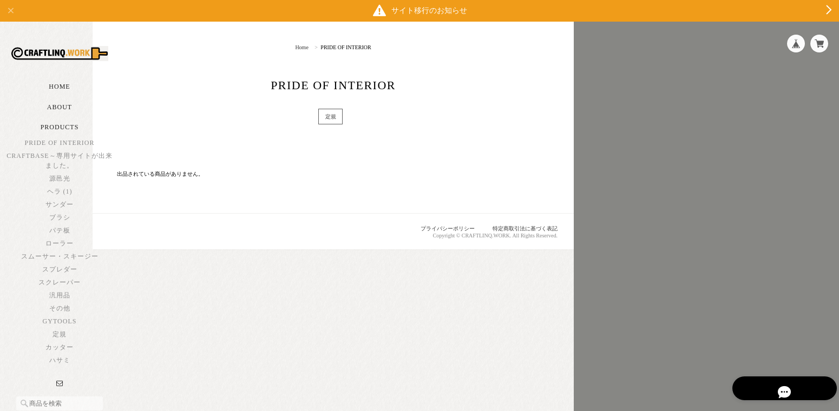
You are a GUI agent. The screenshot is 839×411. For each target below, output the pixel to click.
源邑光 (59, 196)
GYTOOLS (60, 339)
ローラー (59, 261)
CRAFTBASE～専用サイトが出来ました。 (59, 178)
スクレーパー (59, 300)
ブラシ (59, 235)
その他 (59, 326)
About (59, 125)
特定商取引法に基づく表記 (522, 229)
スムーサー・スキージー (60, 274)
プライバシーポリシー (439, 229)
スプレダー (59, 287)
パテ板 (59, 248)
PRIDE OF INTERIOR (59, 160)
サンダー (59, 222)
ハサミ (59, 378)
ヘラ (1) (60, 209)
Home (59, 104)
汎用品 (59, 313)
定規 (60, 352)
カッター (59, 365)
